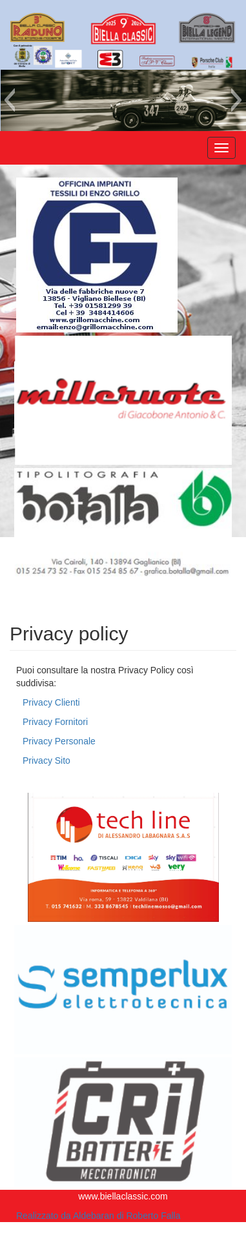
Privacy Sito (46, 760)
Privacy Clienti (51, 702)
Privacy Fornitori (55, 722)
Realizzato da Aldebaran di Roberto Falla (98, 1215)
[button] (9, 100)
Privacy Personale (59, 741)
